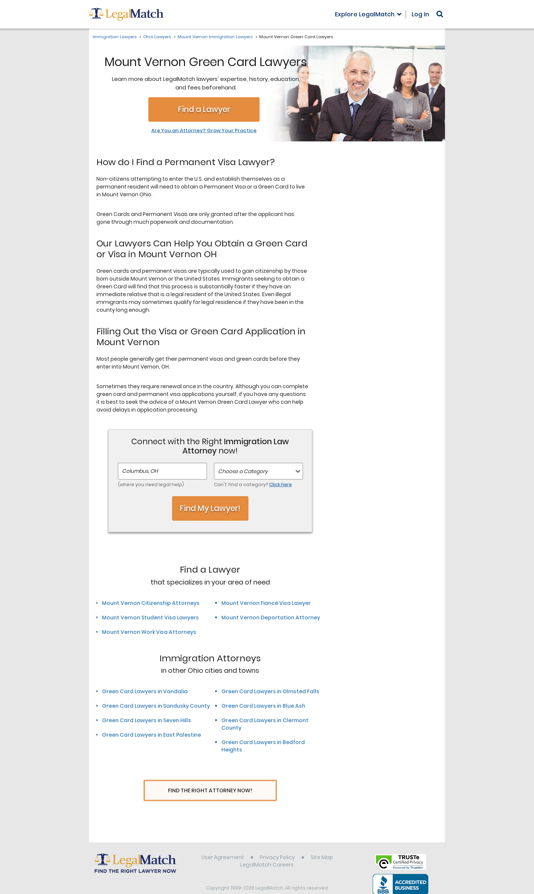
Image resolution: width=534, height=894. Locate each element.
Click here (280, 484)
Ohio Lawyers (157, 37)
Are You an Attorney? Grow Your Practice (204, 130)
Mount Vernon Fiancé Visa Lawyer (266, 603)
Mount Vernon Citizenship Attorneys (151, 603)
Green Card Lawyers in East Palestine (151, 735)
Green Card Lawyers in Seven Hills (146, 720)
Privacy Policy (277, 843)
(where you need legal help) (151, 484)
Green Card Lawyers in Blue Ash (263, 706)
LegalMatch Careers (267, 850)
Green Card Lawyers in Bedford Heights (263, 746)
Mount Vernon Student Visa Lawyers (150, 617)
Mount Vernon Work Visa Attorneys (149, 632)
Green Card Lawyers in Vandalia (145, 691)
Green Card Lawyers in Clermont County (265, 724)
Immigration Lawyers (114, 37)
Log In (420, 14)
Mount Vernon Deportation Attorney (270, 617)
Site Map (322, 843)
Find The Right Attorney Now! (210, 790)
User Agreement (222, 843)
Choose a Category (243, 471)
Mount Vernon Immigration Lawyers (215, 37)
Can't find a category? (253, 484)
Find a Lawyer (204, 109)
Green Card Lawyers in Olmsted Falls (270, 691)
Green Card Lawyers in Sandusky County (156, 706)
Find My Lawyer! (210, 508)
